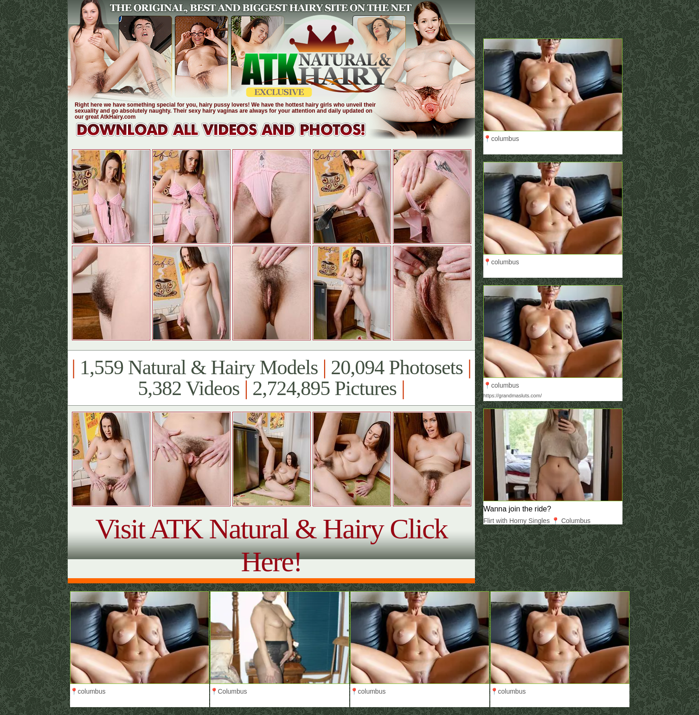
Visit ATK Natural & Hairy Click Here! (271, 545)
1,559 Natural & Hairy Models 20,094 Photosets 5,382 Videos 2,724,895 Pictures (271, 378)
